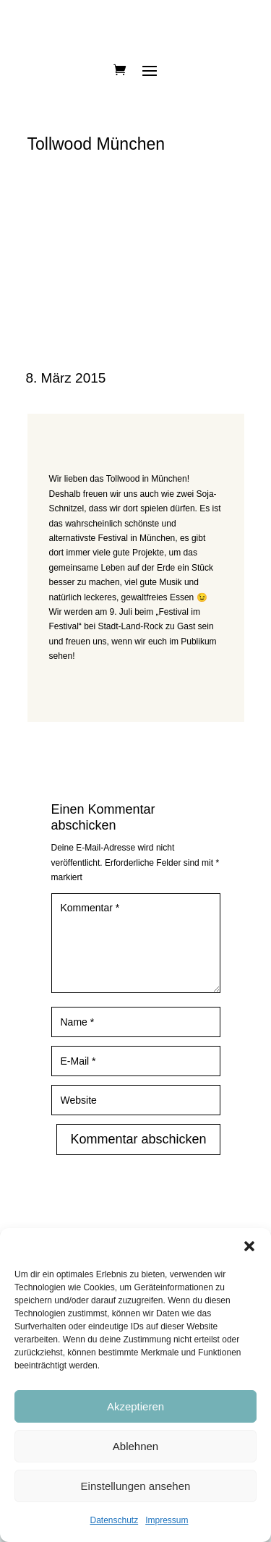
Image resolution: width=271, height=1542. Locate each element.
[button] (249, 1246)
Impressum (166, 1520)
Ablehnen (135, 1446)
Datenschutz (114, 1520)
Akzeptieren (135, 1406)
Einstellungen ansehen (136, 1486)
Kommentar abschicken (138, 1139)
